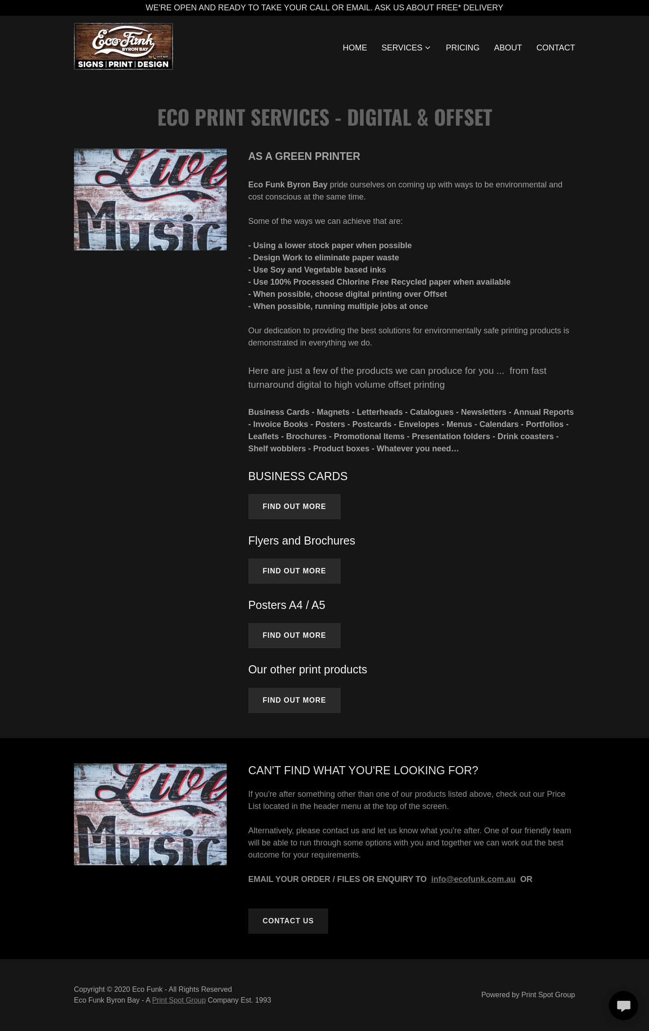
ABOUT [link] (508, 47)
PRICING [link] (463, 47)
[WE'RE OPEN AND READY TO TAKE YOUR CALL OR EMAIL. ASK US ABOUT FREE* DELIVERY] (324, 8)
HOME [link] (355, 47)
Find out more (294, 506)
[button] (407, 47)
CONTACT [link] (555, 47)
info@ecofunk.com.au (473, 879)
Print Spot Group (179, 1000)
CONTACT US (288, 921)
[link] (123, 45)
